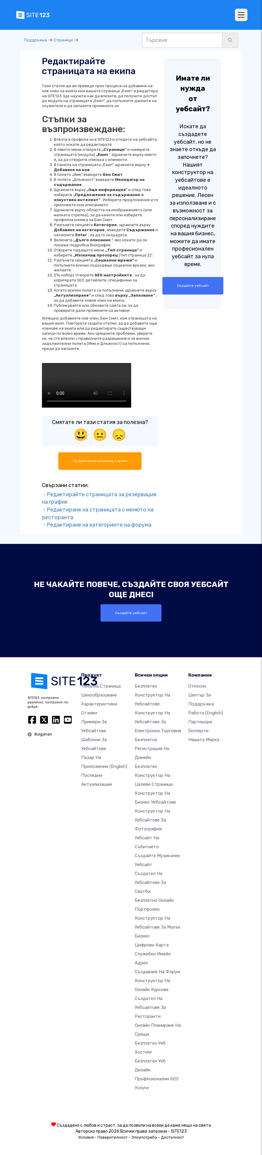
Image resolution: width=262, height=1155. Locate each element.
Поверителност (113, 1137)
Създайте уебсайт (192, 286)
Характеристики (99, 703)
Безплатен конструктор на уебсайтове (152, 694)
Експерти (198, 730)
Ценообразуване (99, 694)
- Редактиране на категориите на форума (96, 525)
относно (197, 685)
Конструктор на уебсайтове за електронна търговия (158, 721)
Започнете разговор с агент (100, 461)
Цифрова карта (152, 944)
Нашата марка (203, 739)
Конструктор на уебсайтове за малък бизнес (158, 926)
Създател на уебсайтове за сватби (150, 882)
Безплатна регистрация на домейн (152, 748)
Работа (205, 712)
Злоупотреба (144, 1137)
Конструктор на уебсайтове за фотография (152, 819)
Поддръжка (35, 40)
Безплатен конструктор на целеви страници (154, 775)
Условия (86, 1137)
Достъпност (172, 1137)
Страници (63, 40)
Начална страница (101, 685)
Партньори (200, 721)
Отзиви (89, 712)
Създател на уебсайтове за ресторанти (150, 1007)
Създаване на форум (157, 971)
